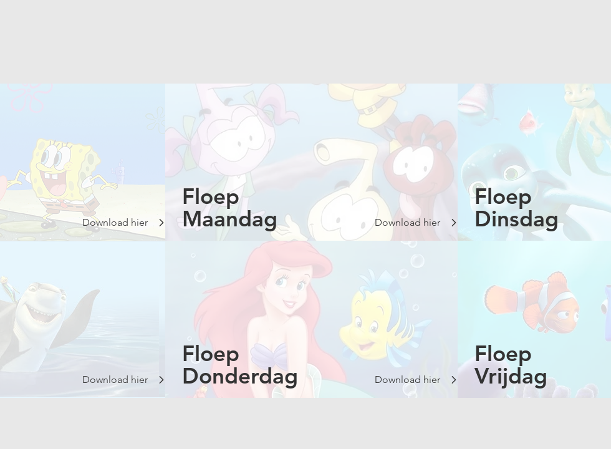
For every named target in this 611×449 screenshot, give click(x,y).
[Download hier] (114, 223)
